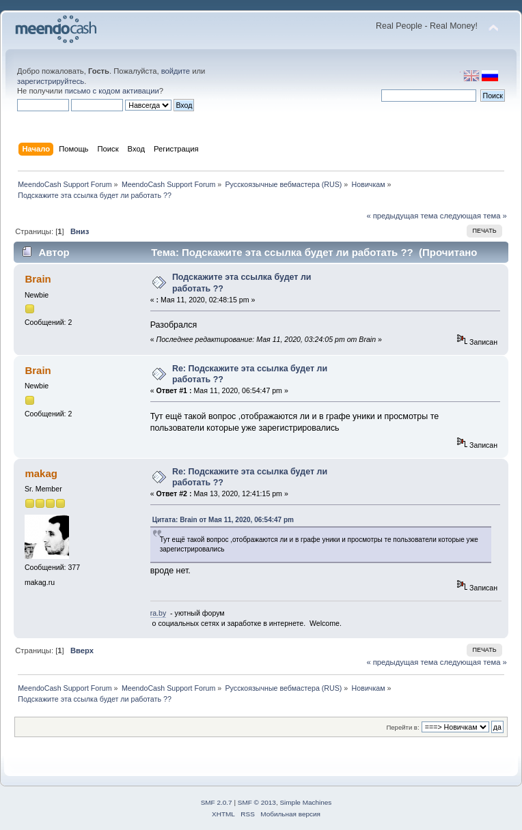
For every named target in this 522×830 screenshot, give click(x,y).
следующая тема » (473, 216)
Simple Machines (305, 802)
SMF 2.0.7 (216, 802)
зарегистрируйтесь (50, 81)
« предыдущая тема (401, 216)
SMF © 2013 (257, 802)
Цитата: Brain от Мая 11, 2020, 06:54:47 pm (223, 520)
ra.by (158, 613)
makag (41, 473)
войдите (175, 71)
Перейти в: (402, 727)
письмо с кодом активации (112, 91)
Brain (38, 279)
